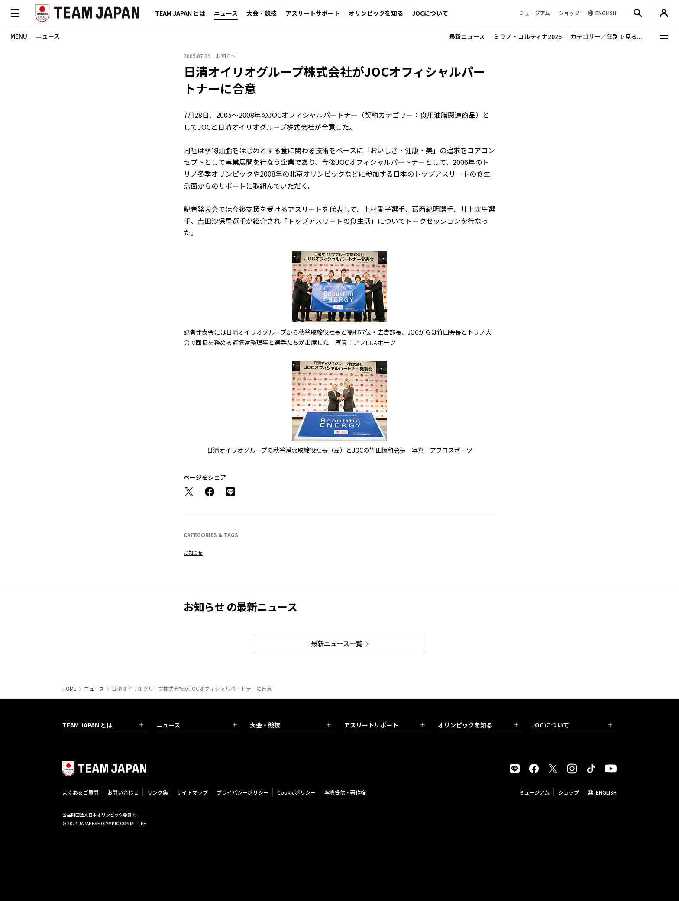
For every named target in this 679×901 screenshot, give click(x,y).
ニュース (226, 13)
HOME (69, 688)
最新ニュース (467, 36)
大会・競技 (290, 725)
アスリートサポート (312, 13)
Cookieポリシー (296, 792)
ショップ (568, 792)
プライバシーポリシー (242, 792)
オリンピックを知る (376, 13)
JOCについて (430, 13)
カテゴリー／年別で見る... (606, 36)
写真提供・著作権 (345, 792)
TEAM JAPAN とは (102, 725)
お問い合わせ (123, 792)
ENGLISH (606, 792)
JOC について (571, 725)
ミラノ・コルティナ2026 (528, 36)
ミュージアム (534, 792)
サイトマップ (192, 792)
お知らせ (193, 552)
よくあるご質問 (80, 792)
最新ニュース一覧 (336, 643)
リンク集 (157, 792)
